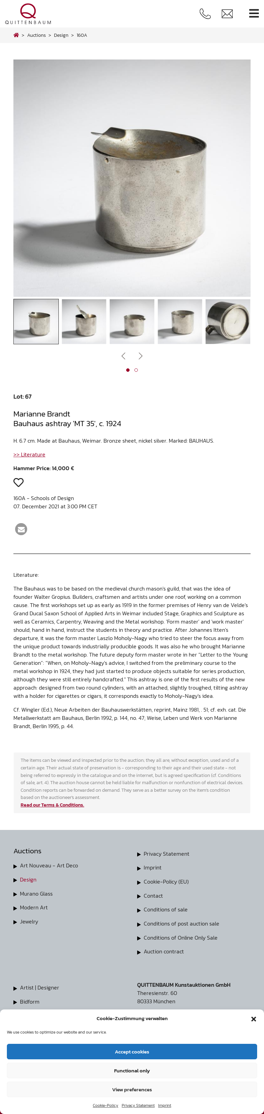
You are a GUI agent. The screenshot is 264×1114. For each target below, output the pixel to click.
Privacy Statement (138, 1105)
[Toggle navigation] (254, 13)
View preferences (132, 1089)
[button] (253, 1018)
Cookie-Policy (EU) (166, 881)
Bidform (30, 999)
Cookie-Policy (105, 1105)
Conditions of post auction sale (181, 922)
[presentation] (123, 355)
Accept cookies (132, 1052)
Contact (153, 895)
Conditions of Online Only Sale (181, 936)
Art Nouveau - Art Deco (49, 865)
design (61, 35)
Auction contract (164, 950)
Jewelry (29, 920)
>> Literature (29, 454)
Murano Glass (36, 893)
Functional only (132, 1070)
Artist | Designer (39, 986)
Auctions (36, 35)
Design (28, 879)
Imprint (164, 1105)
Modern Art (34, 906)
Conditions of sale (166, 909)
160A (82, 35)
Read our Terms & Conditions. (52, 805)
